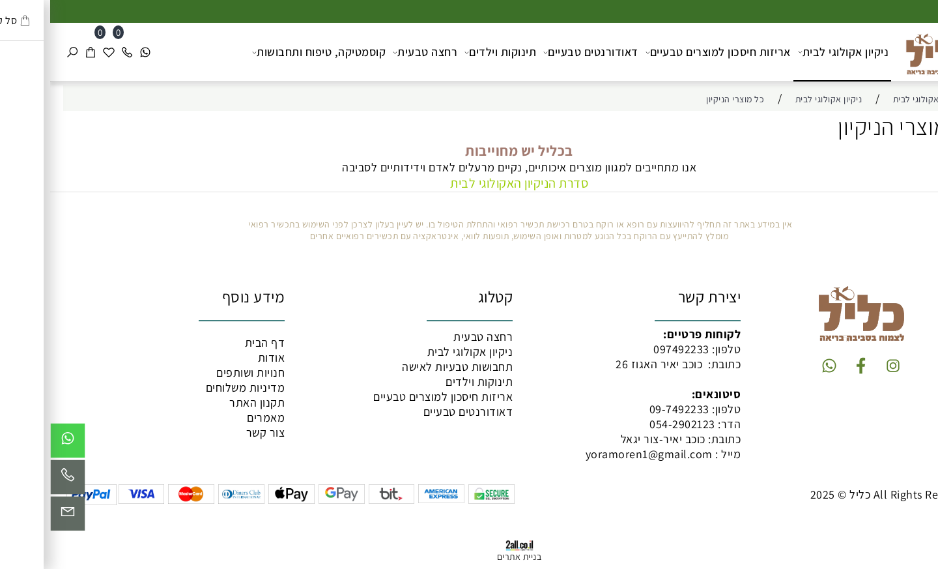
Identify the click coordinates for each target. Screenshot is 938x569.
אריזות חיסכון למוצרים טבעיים (668, 52)
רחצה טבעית (375, 52)
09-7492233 (629, 408)
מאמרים (215, 417)
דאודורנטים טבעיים (540, 52)
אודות (221, 357)
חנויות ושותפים (200, 372)
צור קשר (215, 432)
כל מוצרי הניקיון (856, 126)
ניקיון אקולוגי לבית (793, 51)
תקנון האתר (206, 402)
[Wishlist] (58, 52)
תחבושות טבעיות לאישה (407, 366)
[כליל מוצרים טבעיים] (883, 50)
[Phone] (76, 52)
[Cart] (40, 52)
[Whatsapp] (95, 52)
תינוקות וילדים (450, 52)
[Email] (17, 517)
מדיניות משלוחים (195, 387)
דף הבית (215, 342)
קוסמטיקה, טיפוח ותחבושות (268, 52)
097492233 (631, 349)
